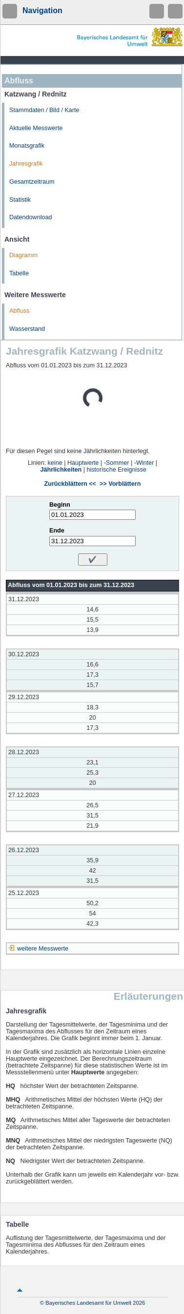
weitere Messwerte (42, 948)
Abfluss (19, 310)
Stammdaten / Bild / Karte (44, 110)
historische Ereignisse (116, 469)
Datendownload (30, 217)
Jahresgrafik (26, 163)
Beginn (59, 504)
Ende (56, 530)
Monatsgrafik (26, 145)
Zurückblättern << (70, 483)
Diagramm (23, 255)
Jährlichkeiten (61, 469)
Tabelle (19, 273)
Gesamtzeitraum (31, 181)
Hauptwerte (83, 462)
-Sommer (116, 462)
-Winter (144, 462)
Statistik (20, 199)
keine (55, 462)
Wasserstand (27, 328)
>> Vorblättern (120, 483)
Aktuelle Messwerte (35, 128)
